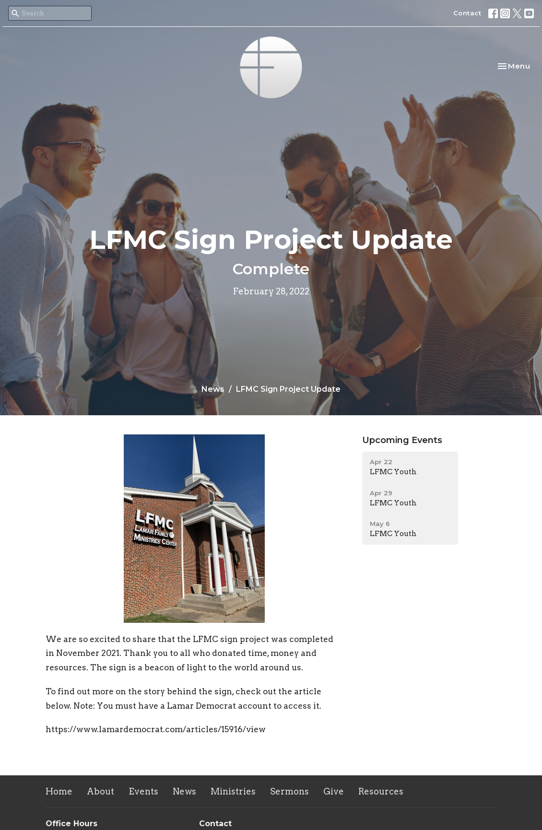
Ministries (233, 791)
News (212, 389)
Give (333, 791)
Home (59, 791)
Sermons (289, 791)
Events (143, 791)
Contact (467, 13)
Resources (380, 791)
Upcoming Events (402, 440)
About (100, 791)
